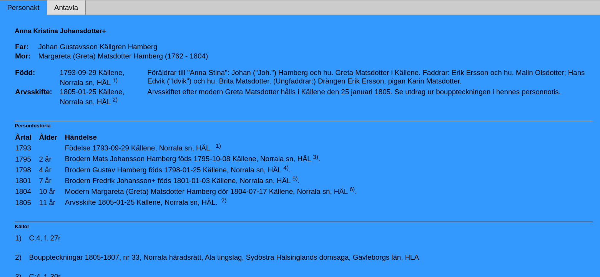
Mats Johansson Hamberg (134, 159)
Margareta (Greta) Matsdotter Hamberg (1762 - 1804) (123, 56)
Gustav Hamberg (119, 170)
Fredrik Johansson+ (123, 181)
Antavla (66, 7)
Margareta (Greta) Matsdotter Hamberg (153, 191)
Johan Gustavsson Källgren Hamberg (97, 47)
